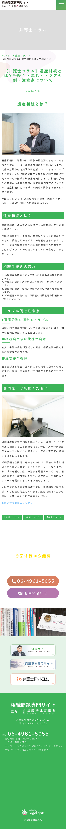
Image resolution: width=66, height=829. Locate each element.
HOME (5, 55)
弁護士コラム (20, 55)
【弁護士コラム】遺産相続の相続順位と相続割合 (55, 517)
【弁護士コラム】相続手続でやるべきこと (12, 517)
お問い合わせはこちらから (17, 502)
